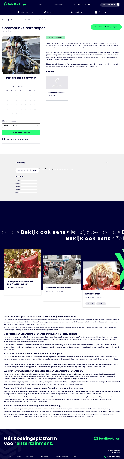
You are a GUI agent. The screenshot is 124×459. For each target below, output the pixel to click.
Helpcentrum (59, 4)
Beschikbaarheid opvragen (106, 27)
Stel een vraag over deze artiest (17, 139)
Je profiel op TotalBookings (83, 4)
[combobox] (21, 125)
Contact (40, 4)
